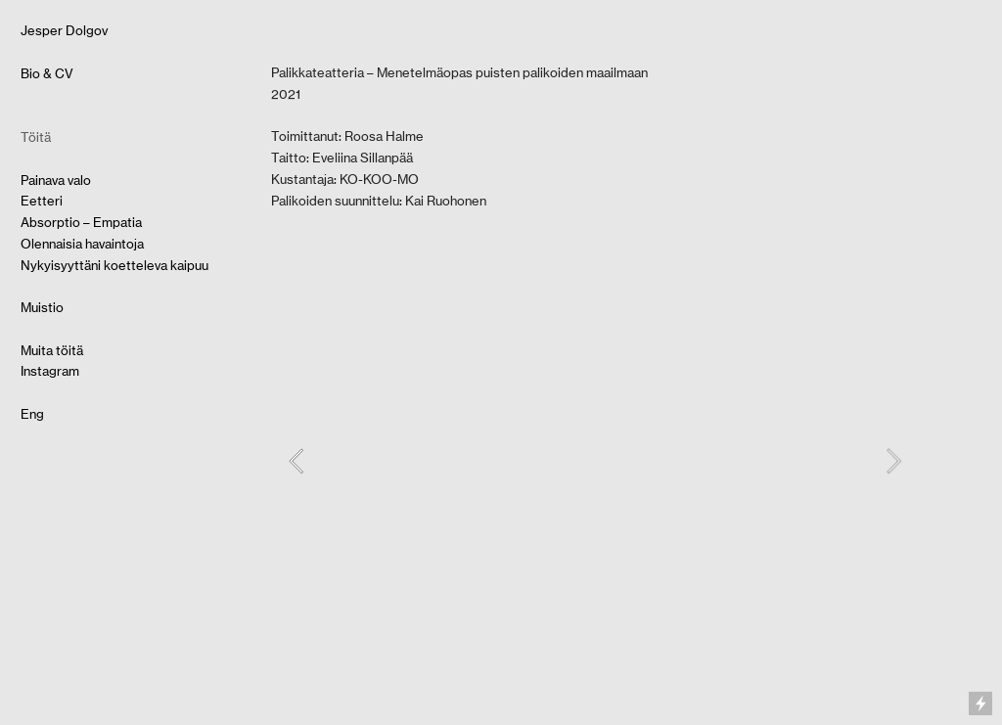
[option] (594, 461)
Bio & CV (47, 73)
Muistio (42, 307)
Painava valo (56, 180)
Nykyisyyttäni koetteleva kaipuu (114, 265)
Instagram (50, 371)
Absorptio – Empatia (81, 222)
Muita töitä (52, 350)
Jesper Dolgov (64, 30)
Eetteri (42, 200)
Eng (32, 414)
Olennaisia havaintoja (82, 243)
